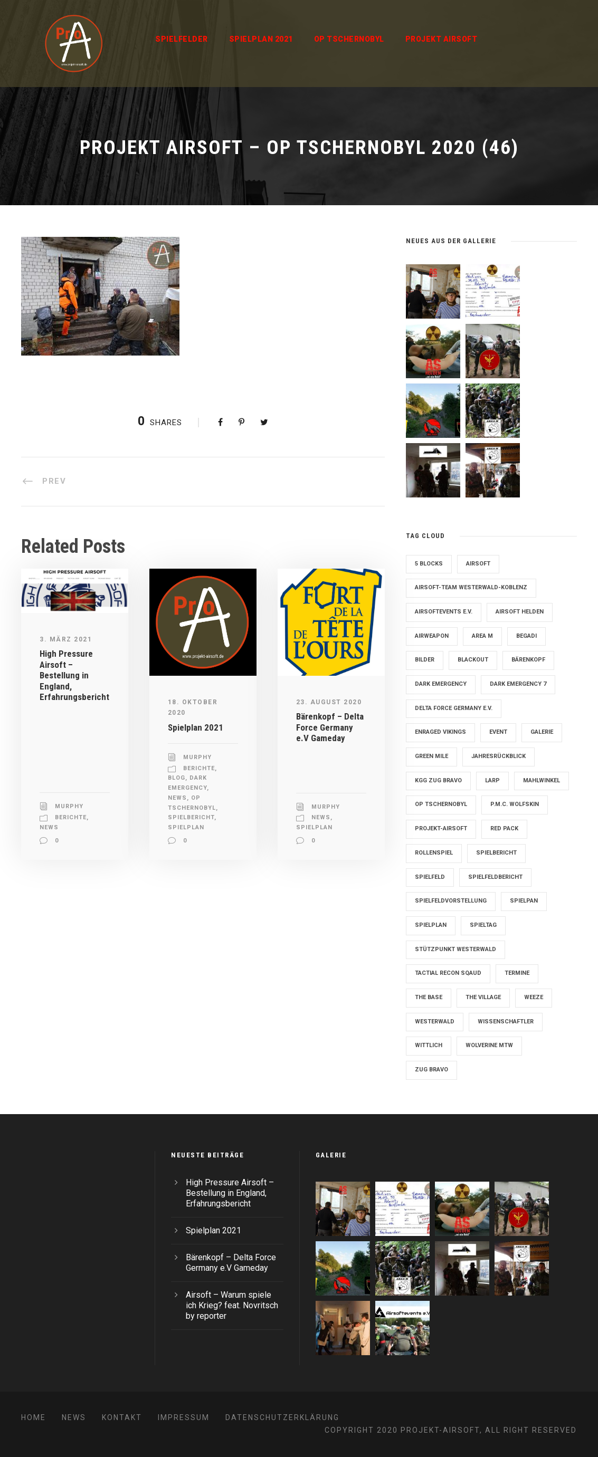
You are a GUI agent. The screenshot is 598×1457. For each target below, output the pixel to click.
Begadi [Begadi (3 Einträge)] (526, 635)
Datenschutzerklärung (282, 1417)
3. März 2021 (66, 639)
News (49, 827)
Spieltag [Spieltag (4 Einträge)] (483, 925)
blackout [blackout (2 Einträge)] (473, 659)
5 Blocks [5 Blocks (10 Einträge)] (429, 563)
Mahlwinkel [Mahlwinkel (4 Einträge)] (541, 780)
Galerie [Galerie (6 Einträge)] (541, 731)
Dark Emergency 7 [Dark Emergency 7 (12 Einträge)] (518, 683)
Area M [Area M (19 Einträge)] (482, 635)
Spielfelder (181, 39)
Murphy (69, 806)
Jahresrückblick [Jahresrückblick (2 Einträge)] (498, 756)
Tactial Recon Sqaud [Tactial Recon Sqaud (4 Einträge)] (448, 973)
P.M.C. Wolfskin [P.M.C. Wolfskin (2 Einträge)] (514, 804)
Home (33, 1417)
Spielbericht (191, 817)
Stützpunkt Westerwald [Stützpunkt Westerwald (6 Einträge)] (455, 949)
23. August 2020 (329, 702)
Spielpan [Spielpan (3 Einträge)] (524, 900)
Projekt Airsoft (441, 39)
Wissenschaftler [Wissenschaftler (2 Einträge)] (506, 1021)
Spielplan (186, 827)
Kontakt (122, 1417)
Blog (176, 777)
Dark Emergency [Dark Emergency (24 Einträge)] (441, 683)
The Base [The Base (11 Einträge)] (428, 997)
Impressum (184, 1417)
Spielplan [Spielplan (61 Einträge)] (431, 925)
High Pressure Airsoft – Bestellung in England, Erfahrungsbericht (74, 675)
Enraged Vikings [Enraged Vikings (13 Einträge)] (440, 731)
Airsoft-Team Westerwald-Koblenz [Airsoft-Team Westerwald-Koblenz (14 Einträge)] (471, 587)
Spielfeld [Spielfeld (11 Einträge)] (430, 877)
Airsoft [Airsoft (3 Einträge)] (478, 563)
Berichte (71, 817)
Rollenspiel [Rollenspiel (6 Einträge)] (434, 852)
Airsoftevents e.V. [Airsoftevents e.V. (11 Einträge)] (443, 611)
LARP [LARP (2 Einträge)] (492, 780)
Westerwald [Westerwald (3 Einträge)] (434, 1021)
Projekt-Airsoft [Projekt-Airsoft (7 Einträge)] (441, 828)
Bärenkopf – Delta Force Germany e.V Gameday (330, 727)
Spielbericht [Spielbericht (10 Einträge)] (496, 852)
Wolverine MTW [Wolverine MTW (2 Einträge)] (489, 1045)
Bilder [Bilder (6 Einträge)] (424, 659)
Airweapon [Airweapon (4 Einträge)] (432, 635)
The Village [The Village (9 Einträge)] (483, 997)
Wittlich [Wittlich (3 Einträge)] (428, 1045)
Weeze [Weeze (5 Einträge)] (533, 997)
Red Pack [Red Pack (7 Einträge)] (504, 828)
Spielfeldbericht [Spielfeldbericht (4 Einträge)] (495, 877)
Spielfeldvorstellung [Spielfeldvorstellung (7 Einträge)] (451, 900)
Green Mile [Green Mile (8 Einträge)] (431, 756)
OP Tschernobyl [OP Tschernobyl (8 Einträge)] (441, 804)
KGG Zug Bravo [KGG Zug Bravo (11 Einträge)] (438, 780)
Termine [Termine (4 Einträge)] (517, 973)
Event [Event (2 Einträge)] (498, 731)
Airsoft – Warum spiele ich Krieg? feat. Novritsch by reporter (232, 1305)
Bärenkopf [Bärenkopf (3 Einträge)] (528, 659)
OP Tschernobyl (349, 39)
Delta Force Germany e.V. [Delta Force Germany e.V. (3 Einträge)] (453, 708)
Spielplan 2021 (261, 39)
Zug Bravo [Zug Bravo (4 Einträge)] (431, 1069)
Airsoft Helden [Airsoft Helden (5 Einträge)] (520, 611)
